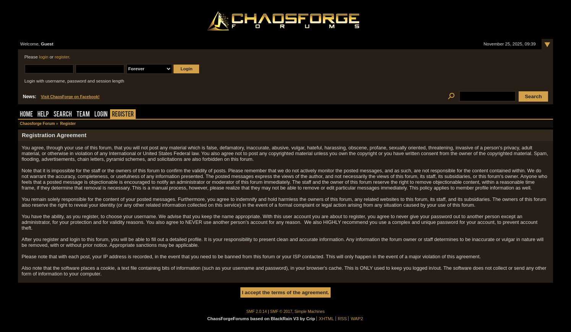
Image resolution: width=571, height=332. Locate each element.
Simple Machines (310, 311)
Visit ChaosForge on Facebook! (70, 97)
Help (43, 115)
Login (100, 115)
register (62, 57)
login (43, 57)
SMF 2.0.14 (257, 311)
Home (26, 115)
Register (123, 115)
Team (83, 115)
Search (63, 115)
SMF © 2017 (281, 311)
